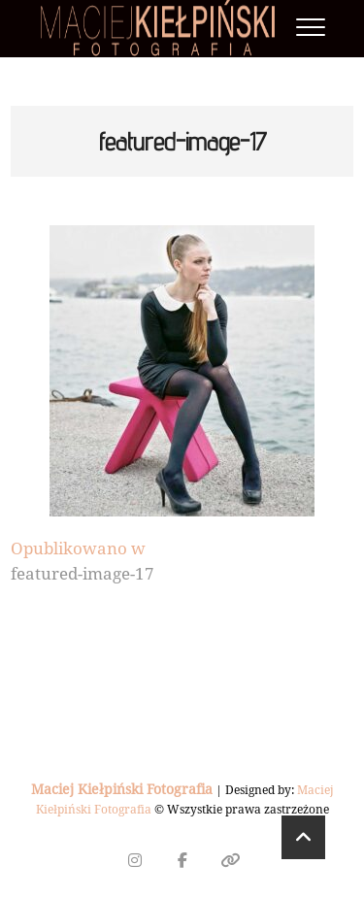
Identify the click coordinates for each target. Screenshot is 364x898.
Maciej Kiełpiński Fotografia (122, 789)
